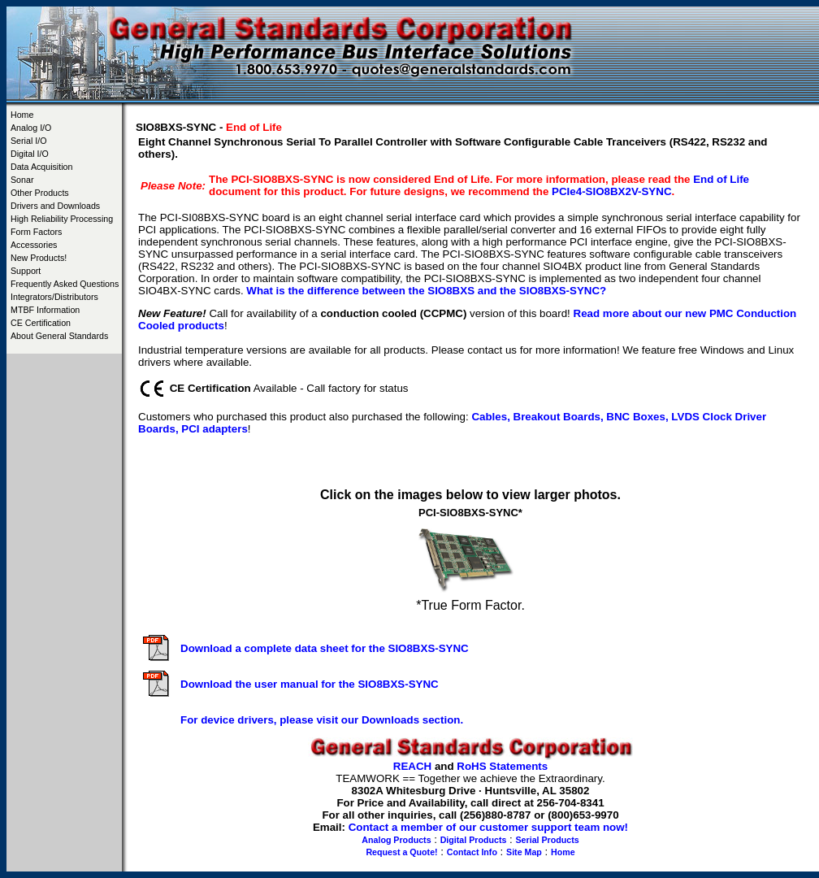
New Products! (39, 258)
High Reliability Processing (62, 219)
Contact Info (472, 852)
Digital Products (473, 840)
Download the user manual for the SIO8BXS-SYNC (309, 684)
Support (26, 271)
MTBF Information (45, 310)
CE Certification (41, 323)
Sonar (22, 180)
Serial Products (547, 840)
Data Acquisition (41, 167)
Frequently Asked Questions (65, 284)
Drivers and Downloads (55, 206)
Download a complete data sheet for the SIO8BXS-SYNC (324, 648)
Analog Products (396, 840)
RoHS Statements (502, 766)
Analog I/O (31, 128)
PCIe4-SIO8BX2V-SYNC (611, 191)
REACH (412, 766)
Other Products (40, 193)
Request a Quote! (401, 852)
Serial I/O (28, 141)
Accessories (34, 245)
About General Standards (59, 336)
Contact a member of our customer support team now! (488, 827)
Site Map (524, 852)
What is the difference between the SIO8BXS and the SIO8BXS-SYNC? (426, 291)
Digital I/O (30, 154)
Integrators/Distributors (54, 297)
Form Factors (36, 232)
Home (22, 115)
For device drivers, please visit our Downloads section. (321, 720)
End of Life (721, 179)
